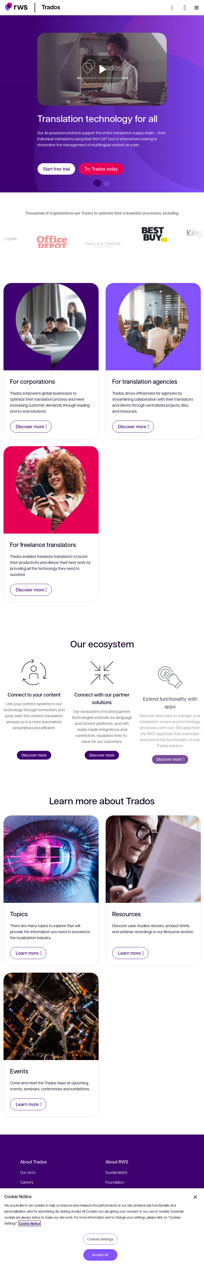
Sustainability (116, 1172)
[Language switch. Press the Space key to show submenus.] (185, 7)
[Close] (195, 1197)
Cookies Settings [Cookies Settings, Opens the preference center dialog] (100, 1239)
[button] (16, 6)
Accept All (100, 1254)
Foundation (114, 1182)
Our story (28, 1172)
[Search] (173, 7)
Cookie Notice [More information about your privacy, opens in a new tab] (29, 1223)
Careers (27, 1182)
